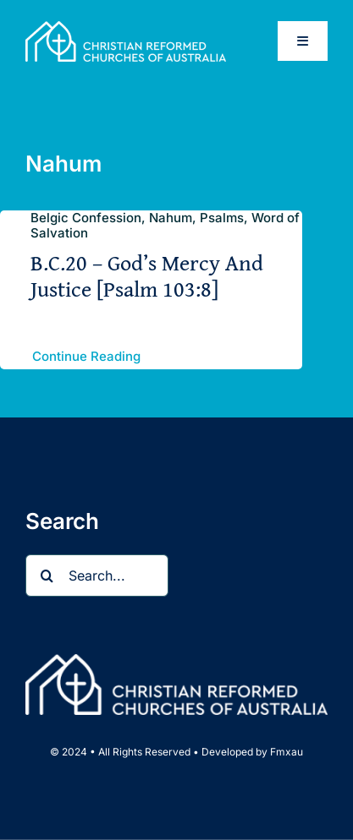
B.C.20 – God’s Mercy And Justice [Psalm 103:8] (146, 275)
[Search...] (96, 575)
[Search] (46, 575)
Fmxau (286, 751)
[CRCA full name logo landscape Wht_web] (125, 27)
